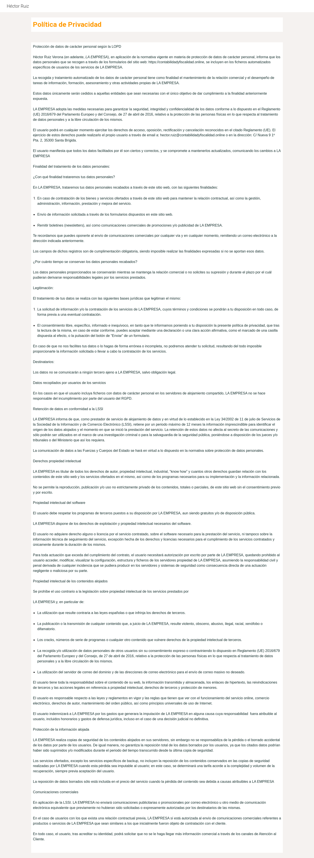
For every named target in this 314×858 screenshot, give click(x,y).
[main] (157, 24)
